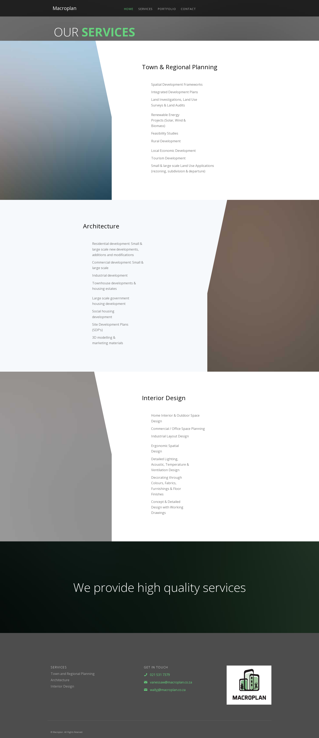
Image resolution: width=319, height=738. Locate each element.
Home (128, 9)
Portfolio (167, 9)
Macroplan (64, 8)
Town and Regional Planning (73, 673)
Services (145, 9)
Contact (188, 9)
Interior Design (62, 686)
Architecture (60, 680)
